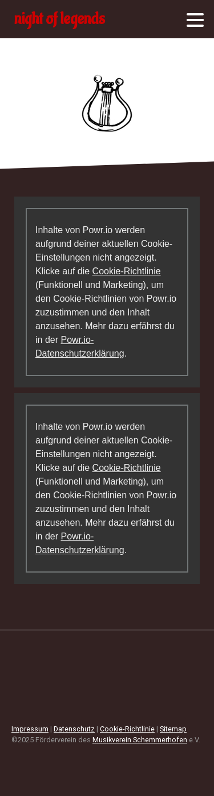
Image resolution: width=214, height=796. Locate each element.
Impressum (30, 729)
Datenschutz (74, 729)
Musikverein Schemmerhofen (139, 739)
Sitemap (173, 729)
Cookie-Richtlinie (126, 271)
